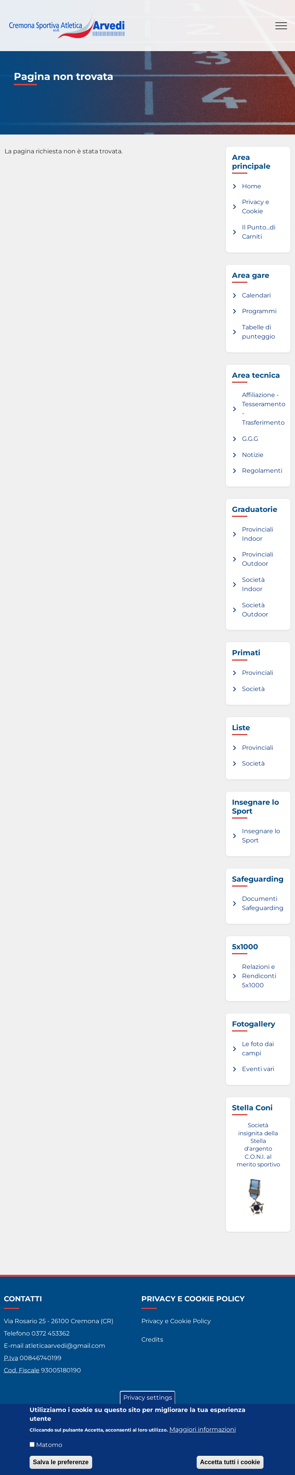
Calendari (256, 295)
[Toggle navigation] (281, 26)
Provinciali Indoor (257, 534)
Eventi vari (258, 1069)
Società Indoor (253, 584)
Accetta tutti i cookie (230, 1466)
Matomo (49, 1449)
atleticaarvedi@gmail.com (65, 1345)
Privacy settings (147, 1402)
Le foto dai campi (258, 1048)
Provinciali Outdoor (257, 559)
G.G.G (250, 438)
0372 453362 (50, 1333)
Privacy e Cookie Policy (176, 1321)
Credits (152, 1339)
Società (253, 689)
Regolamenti (262, 470)
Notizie (253, 454)
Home (251, 186)
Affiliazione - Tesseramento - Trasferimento (263, 408)
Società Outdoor (255, 609)
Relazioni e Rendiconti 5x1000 (259, 976)
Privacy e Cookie (255, 206)
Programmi (259, 311)
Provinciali (257, 672)
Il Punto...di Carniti (258, 232)
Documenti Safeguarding (262, 903)
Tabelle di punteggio (258, 332)
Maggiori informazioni (202, 1434)
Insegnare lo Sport (261, 835)
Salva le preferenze (61, 1466)
